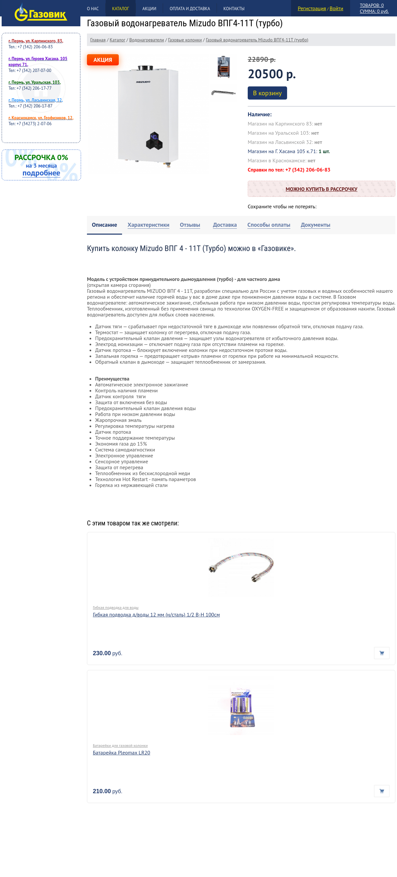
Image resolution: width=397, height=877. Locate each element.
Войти (336, 8)
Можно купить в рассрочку (321, 189)
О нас (93, 9)
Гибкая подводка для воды (115, 607)
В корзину (267, 93)
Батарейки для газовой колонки (120, 745)
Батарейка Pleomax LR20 (121, 752)
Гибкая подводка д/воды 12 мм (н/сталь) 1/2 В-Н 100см (156, 614)
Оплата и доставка (190, 9)
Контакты (233, 9)
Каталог (120, 9)
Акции (149, 9)
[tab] (104, 225)
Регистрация (312, 8)
